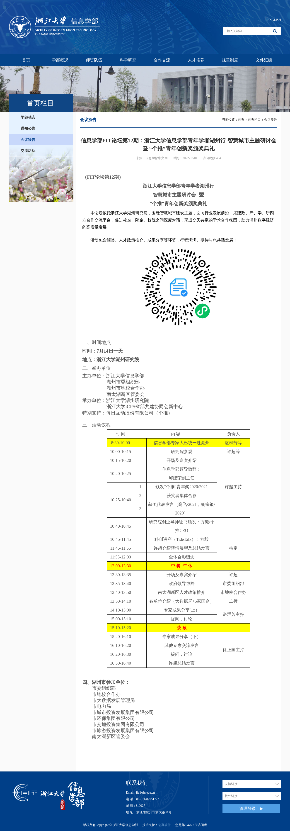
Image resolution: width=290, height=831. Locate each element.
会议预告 (28, 139)
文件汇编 (264, 60)
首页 (26, 60)
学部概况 (60, 60)
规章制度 (230, 60)
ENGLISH (274, 20)
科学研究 (128, 60)
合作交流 (162, 60)
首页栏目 (254, 119)
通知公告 (28, 128)
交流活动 (28, 151)
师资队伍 (94, 60)
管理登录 (251, 808)
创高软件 (164, 825)
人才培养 (196, 60)
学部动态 (28, 117)
